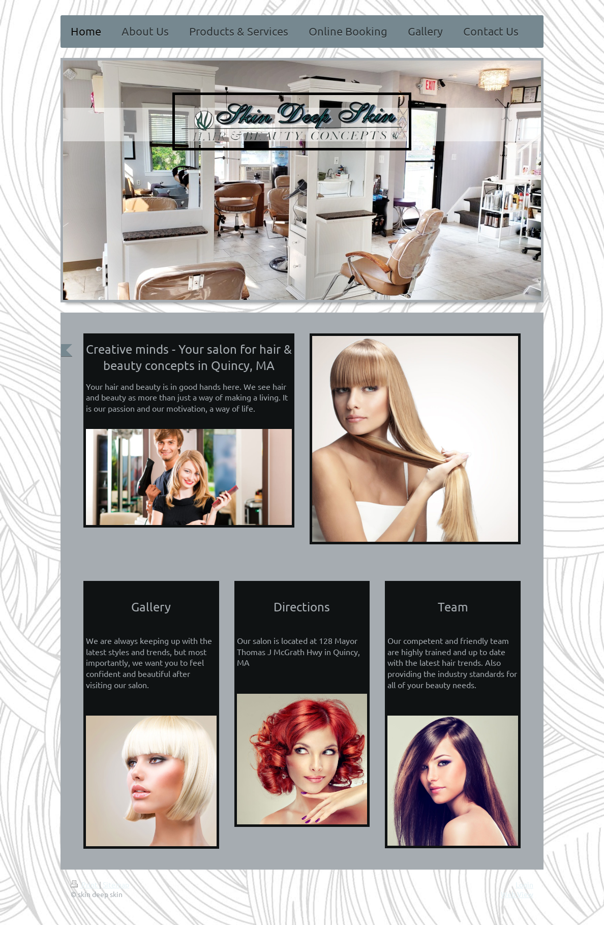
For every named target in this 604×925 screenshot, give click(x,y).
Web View (517, 894)
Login (524, 884)
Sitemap (116, 884)
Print (85, 884)
